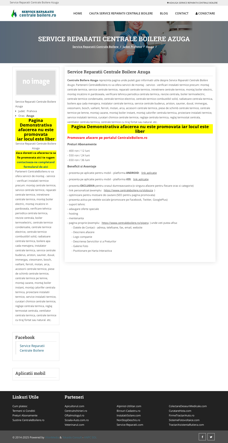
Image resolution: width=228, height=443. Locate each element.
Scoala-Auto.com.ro (77, 420)
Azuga (150, 46)
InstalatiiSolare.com (129, 415)
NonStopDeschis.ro (128, 420)
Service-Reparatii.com (130, 424)
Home (77, 13)
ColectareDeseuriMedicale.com (188, 406)
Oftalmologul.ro (74, 415)
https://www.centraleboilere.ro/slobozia (128, 190)
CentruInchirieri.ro (76, 410)
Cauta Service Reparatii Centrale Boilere (121, 13)
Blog (164, 13)
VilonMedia (52, 437)
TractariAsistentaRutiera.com (186, 424)
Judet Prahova (132, 46)
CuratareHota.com (180, 410)
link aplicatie (149, 173)
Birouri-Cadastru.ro (128, 410)
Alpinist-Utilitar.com (129, 406)
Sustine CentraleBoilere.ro (28, 420)
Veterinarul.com (74, 424)
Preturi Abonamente (24, 415)
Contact (181, 13)
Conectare (205, 13)
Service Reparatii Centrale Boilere (95, 46)
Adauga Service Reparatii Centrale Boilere (192, 2)
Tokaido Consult (72, 437)
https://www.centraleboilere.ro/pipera (125, 223)
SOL (94, 437)
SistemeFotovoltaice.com (184, 420)
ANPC (87, 437)
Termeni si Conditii (23, 410)
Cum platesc (19, 406)
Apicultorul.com (74, 406)
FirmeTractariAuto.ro (181, 415)
